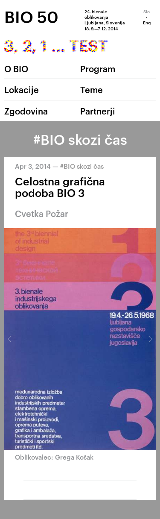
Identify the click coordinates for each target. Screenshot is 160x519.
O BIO (16, 68)
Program (97, 68)
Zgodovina (26, 111)
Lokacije (21, 89)
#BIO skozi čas (82, 165)
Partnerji (97, 111)
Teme (91, 89)
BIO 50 (31, 16)
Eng (147, 22)
